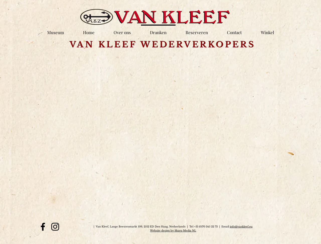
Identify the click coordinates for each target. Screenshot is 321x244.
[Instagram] (55, 226)
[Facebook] (43, 226)
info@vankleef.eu (241, 226)
